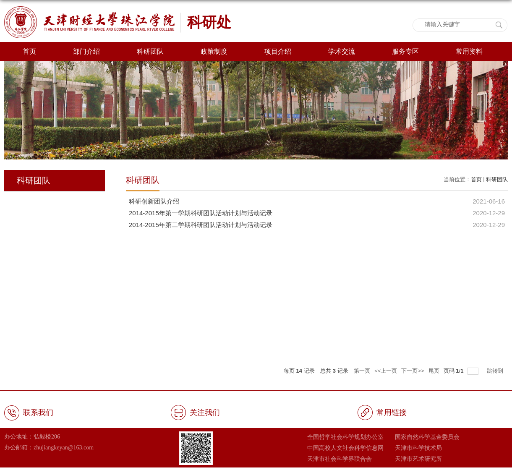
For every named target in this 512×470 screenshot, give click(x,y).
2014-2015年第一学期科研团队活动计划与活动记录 (200, 213)
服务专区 (405, 51)
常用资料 (469, 51)
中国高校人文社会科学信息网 (345, 447)
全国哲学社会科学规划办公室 (345, 436)
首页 (29, 51)
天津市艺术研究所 (418, 458)
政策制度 (214, 51)
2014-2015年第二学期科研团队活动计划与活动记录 (200, 224)
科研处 (209, 22)
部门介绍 (86, 51)
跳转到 (496, 371)
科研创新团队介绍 (154, 201)
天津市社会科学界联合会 (339, 458)
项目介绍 (277, 51)
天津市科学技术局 (418, 447)
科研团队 (150, 51)
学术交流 (341, 51)
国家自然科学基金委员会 (427, 436)
